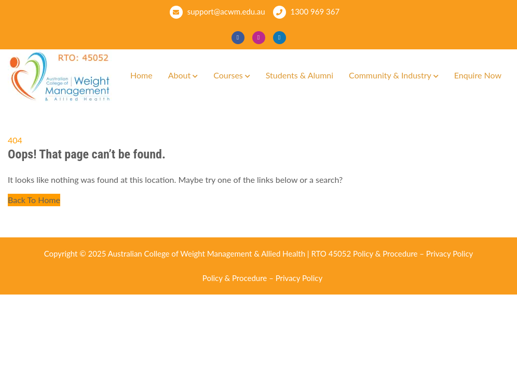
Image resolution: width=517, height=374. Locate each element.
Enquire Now (477, 75)
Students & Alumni (299, 75)
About (179, 75)
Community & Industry (390, 75)
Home (141, 75)
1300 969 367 (306, 12)
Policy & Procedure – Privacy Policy (413, 253)
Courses (228, 75)
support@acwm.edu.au (217, 12)
